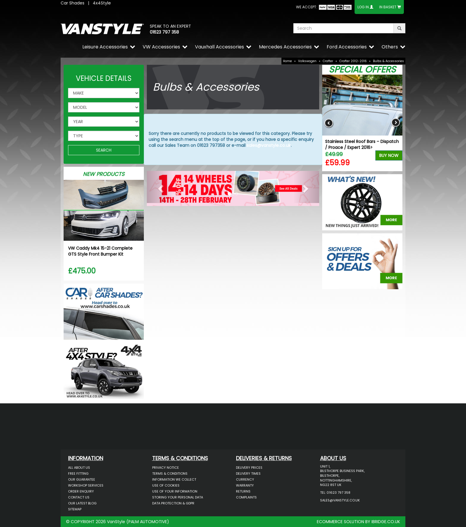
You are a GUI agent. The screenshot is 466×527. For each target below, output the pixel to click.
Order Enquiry (81, 491)
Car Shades (72, 3)
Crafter (328, 61)
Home (287, 61)
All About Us (79, 467)
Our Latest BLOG (82, 503)
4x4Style (102, 3)
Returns (243, 491)
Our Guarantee (81, 479)
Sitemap (74, 509)
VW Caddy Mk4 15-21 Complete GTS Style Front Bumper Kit (100, 251)
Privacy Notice (165, 467)
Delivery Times (248, 473)
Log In (363, 7)
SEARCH (103, 150)
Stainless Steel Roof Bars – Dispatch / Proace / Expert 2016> (362, 144)
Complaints (246, 497)
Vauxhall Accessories (219, 46)
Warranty (245, 485)
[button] (160, 187)
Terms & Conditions (170, 473)
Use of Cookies (166, 485)
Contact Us (78, 497)
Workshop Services (85, 485)
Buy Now (389, 155)
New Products (104, 174)
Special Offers (362, 69)
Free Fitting (78, 473)
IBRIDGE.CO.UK (385, 522)
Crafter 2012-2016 (353, 61)
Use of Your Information (174, 491)
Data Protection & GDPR (173, 503)
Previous (329, 123)
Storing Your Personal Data (177, 497)
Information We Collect (174, 479)
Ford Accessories (347, 46)
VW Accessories (161, 46)
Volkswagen (307, 61)
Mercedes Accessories (285, 46)
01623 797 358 (164, 32)
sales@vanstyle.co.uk (269, 145)
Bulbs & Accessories (388, 61)
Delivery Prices (249, 467)
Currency (245, 479)
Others (390, 46)
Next (396, 123)
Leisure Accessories (105, 46)
